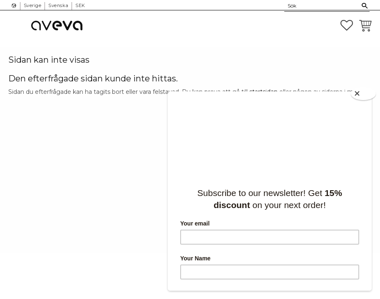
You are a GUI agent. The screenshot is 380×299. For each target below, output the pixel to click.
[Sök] (365, 5)
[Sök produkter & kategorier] (322, 5)
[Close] (363, 93)
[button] (346, 25)
